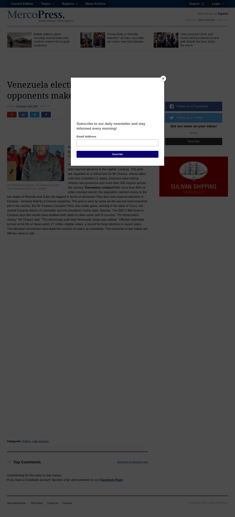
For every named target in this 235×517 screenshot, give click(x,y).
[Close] (163, 78)
